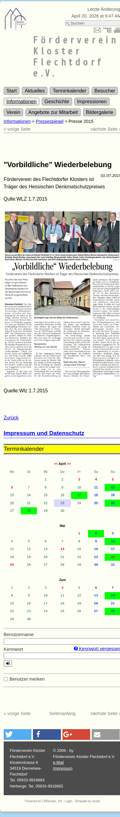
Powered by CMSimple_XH (43, 801)
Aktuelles (35, 90)
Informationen (21, 101)
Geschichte (57, 101)
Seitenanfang (62, 713)
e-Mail (58, 762)
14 (62, 549)
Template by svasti (87, 801)
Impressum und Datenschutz (44, 433)
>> (69, 463)
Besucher (104, 90)
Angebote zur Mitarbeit (53, 112)
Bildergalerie (99, 112)
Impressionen (92, 101)
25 (12, 565)
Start (11, 90)
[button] (18, 734)
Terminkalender (69, 90)
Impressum (62, 768)
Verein (13, 112)
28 (29, 511)
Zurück (11, 417)
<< (56, 463)
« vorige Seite (17, 129)
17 (79, 495)
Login (68, 801)
